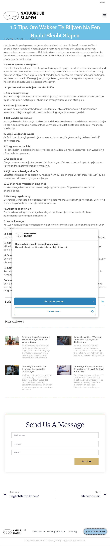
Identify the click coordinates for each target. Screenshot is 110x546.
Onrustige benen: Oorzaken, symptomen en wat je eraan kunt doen (89, 369)
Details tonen (71, 311)
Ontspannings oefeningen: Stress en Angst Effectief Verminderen (36, 339)
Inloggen (102, 2)
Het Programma (56, 532)
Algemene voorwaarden (74, 540)
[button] (104, 15)
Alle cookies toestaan (69, 301)
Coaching (72, 531)
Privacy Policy (54, 540)
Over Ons (39, 532)
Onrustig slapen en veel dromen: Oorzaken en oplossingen (34, 369)
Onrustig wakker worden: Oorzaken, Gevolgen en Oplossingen (87, 339)
